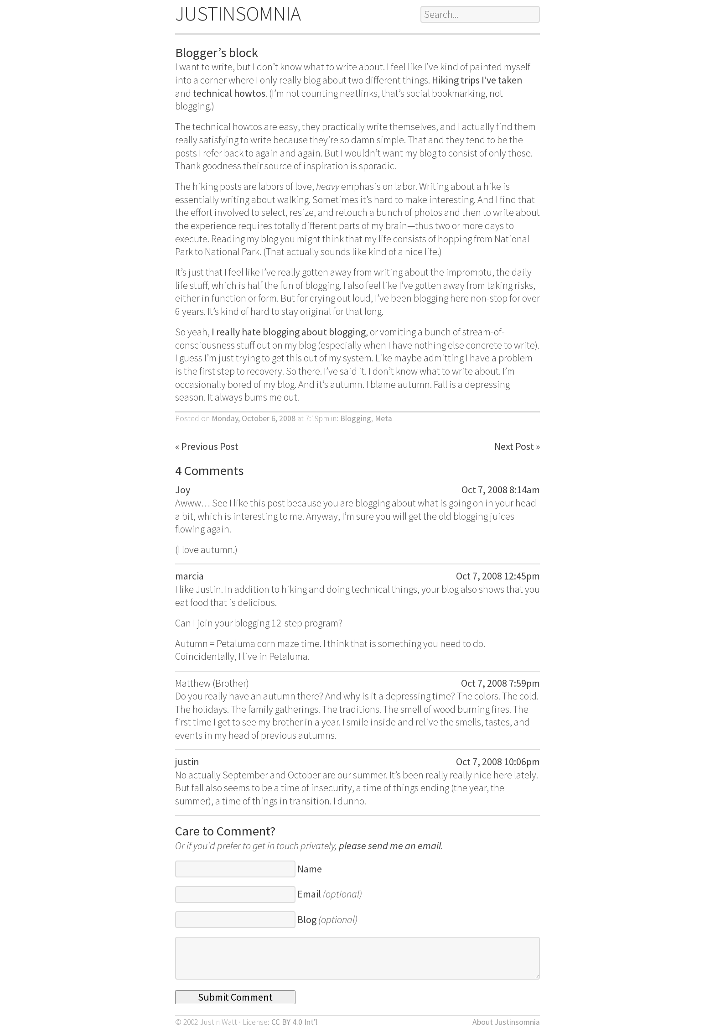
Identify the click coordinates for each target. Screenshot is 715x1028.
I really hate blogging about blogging (289, 331)
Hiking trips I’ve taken (477, 79)
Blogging (355, 418)
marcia (189, 575)
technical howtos (229, 93)
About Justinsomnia (506, 1022)
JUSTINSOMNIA (238, 13)
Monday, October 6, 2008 (253, 418)
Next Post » (517, 446)
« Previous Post (206, 446)
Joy (182, 489)
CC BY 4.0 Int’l (294, 1022)
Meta (383, 418)
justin (187, 761)
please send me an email (390, 845)
